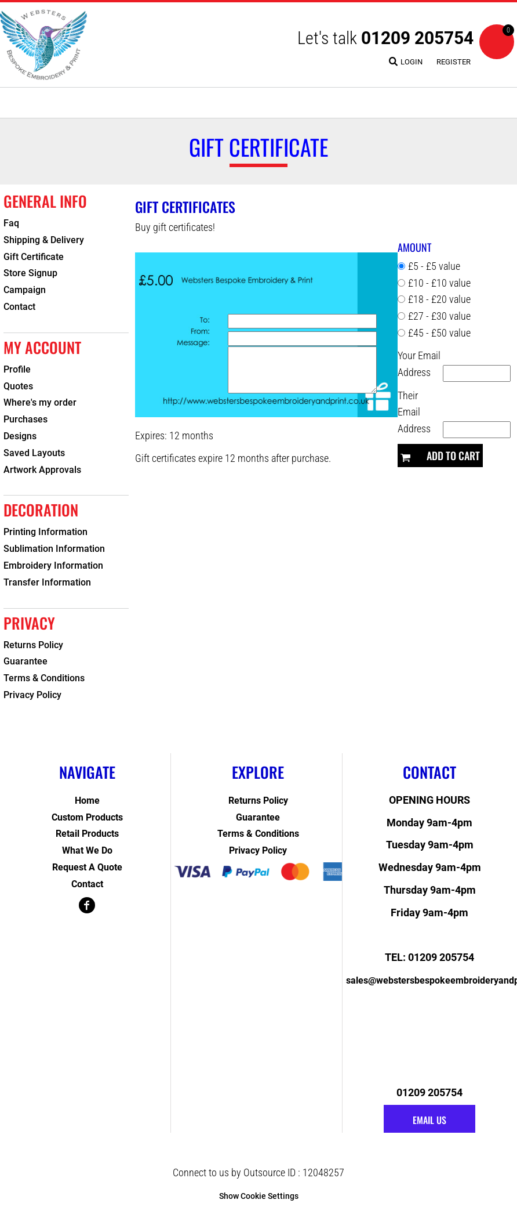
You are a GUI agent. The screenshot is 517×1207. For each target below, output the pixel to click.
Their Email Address (414, 412)
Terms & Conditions (44, 678)
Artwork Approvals (42, 469)
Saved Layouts (34, 452)
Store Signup (30, 273)
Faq (11, 223)
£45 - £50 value (439, 333)
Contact (19, 306)
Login (412, 61)
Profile (17, 369)
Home (87, 800)
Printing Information (45, 531)
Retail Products (87, 833)
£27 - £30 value (439, 316)
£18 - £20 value (439, 299)
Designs (20, 436)
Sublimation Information (54, 548)
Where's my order (40, 402)
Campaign (24, 289)
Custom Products (87, 817)
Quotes (18, 386)
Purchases (25, 419)
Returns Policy (33, 645)
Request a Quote (87, 867)
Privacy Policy (32, 694)
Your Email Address (419, 363)
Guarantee (25, 661)
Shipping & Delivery (43, 239)
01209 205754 (417, 38)
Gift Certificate (33, 256)
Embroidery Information (53, 565)
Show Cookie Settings (258, 1196)
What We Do (87, 850)
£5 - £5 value (434, 266)
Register (453, 61)
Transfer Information (47, 582)
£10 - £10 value (439, 283)
